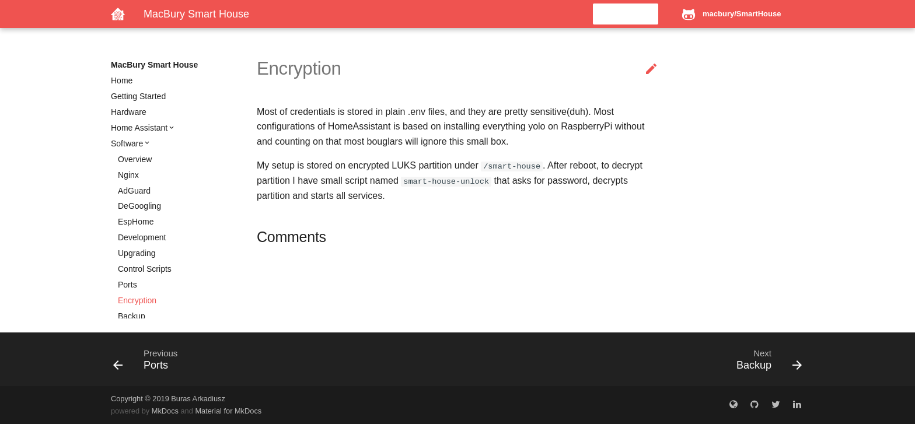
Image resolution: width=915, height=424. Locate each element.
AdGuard (134, 190)
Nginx (128, 175)
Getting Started (138, 96)
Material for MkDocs (228, 411)
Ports (127, 284)
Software (127, 143)
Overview (135, 159)
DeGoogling (139, 206)
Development (142, 237)
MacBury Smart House (154, 64)
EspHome (135, 221)
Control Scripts (145, 269)
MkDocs (165, 411)
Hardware (128, 112)
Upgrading (137, 253)
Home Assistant (139, 127)
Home (121, 80)
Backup (131, 316)
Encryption (137, 300)
